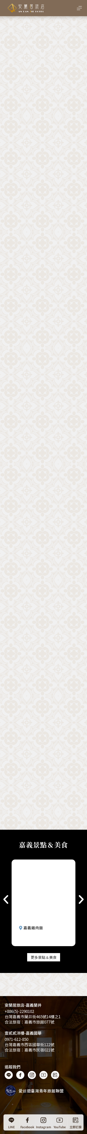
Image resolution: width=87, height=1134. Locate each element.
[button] (6, 899)
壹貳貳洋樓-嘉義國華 (23, 1033)
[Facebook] (27, 1122)
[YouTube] (59, 1122)
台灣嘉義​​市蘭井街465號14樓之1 (33, 1016)
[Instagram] (43, 1122)
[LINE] (11, 1122)
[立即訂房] (75, 1122)
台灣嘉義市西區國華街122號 (29, 1044)
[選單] (79, 8)
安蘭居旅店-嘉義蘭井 (23, 1005)
